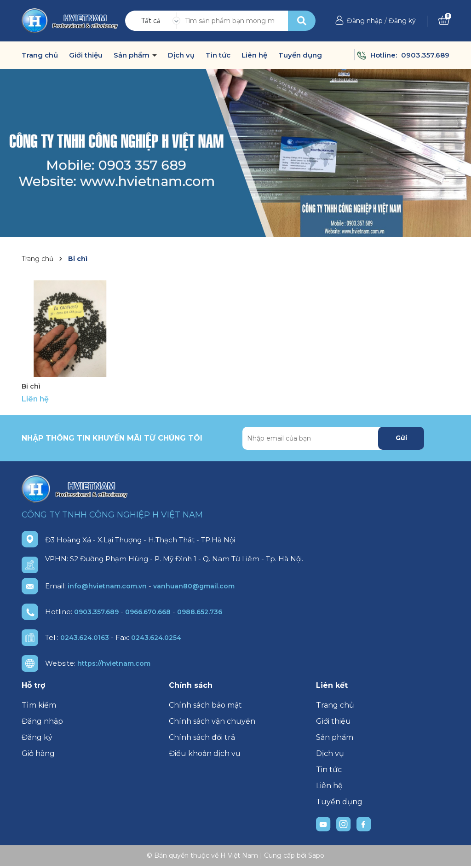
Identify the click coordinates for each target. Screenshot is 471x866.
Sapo (316, 855)
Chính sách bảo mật (205, 705)
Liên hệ (254, 55)
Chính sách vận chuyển (212, 721)
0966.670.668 (148, 612)
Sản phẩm (132, 55)
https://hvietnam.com (113, 663)
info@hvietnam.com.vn (107, 586)
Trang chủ (40, 55)
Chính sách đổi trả (202, 737)
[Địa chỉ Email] (333, 438)
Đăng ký (402, 21)
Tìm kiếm (39, 705)
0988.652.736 (199, 612)
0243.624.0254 (156, 638)
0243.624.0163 (84, 638)
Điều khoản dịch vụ (205, 753)
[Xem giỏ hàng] (443, 21)
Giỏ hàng (38, 753)
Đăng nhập (365, 21)
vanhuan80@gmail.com (194, 586)
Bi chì (31, 386)
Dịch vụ (181, 55)
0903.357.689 (425, 55)
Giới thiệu (86, 55)
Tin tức (218, 55)
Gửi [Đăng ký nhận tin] (401, 438)
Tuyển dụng (300, 55)
